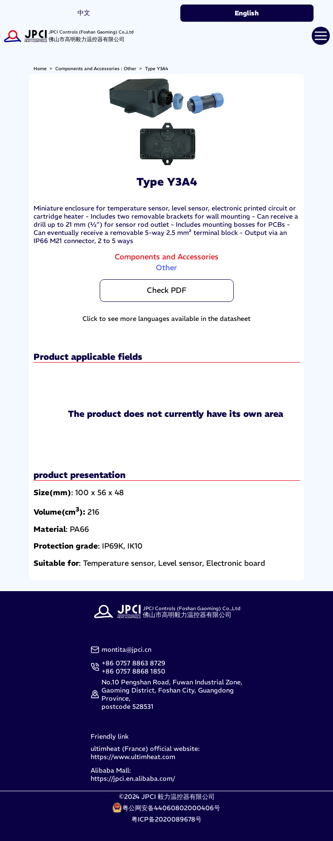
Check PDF (166, 290)
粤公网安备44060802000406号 (171, 808)
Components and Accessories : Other (95, 69)
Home (40, 69)
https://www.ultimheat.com (133, 757)
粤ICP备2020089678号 (166, 819)
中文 (83, 13)
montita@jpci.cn (126, 649)
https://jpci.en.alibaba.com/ (133, 778)
